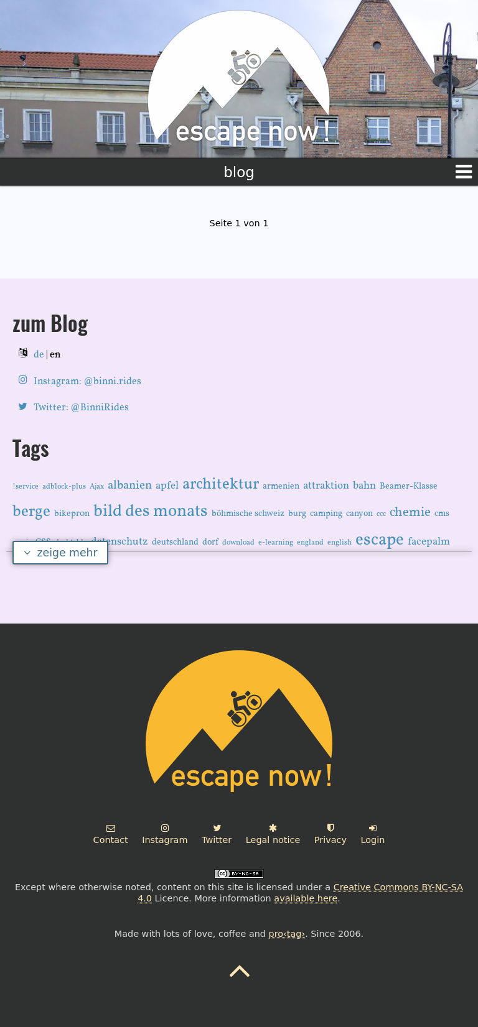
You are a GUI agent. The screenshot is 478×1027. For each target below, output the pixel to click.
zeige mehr (61, 552)
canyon (359, 514)
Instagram (164, 834)
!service (25, 487)
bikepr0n (72, 514)
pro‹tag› (287, 934)
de (39, 355)
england (310, 543)
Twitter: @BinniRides (81, 408)
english (339, 543)
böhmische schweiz (248, 514)
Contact (110, 834)
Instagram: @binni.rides (87, 382)
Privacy (330, 834)
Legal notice (273, 834)
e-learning (275, 543)
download (238, 543)
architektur (220, 484)
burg (297, 514)
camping (326, 514)
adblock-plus (64, 487)
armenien (281, 486)
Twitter (217, 834)
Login (373, 834)
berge (31, 512)
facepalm (429, 542)
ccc (381, 514)
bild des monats (150, 511)
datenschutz (119, 542)
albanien (130, 485)
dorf (210, 542)
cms (441, 514)
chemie (410, 513)
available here (305, 898)
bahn (364, 486)
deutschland (175, 542)
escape (379, 540)
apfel (167, 486)
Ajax (97, 487)
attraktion (326, 486)
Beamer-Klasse (409, 486)
